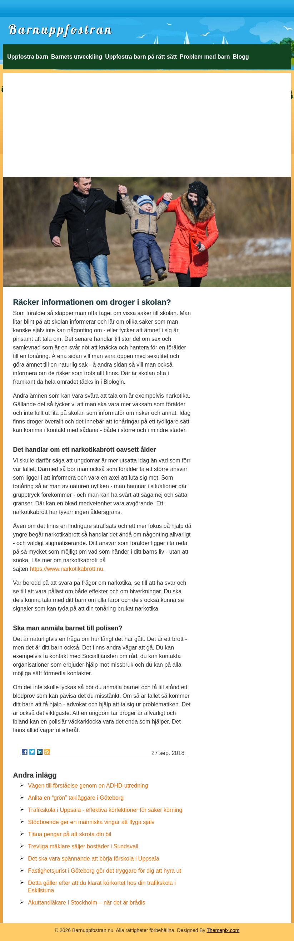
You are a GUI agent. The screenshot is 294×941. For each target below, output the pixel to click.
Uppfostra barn (27, 57)
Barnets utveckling (76, 57)
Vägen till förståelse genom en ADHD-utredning (88, 786)
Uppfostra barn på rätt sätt (141, 57)
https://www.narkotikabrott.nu (66, 569)
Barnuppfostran (60, 29)
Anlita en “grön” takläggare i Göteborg (76, 798)
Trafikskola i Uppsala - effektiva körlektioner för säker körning (105, 810)
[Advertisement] (147, 123)
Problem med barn (205, 57)
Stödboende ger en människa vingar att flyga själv (91, 822)
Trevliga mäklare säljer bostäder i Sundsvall (83, 846)
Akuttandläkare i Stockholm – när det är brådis (86, 903)
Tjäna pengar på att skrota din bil (69, 834)
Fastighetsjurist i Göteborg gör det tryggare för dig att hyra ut (104, 871)
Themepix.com (222, 930)
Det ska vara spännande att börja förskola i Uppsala (93, 859)
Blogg (241, 57)
